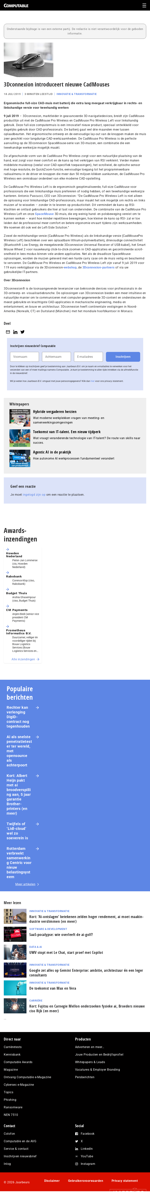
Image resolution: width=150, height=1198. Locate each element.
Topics (8, 1092)
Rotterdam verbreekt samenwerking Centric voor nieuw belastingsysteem (19, 862)
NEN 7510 (11, 1115)
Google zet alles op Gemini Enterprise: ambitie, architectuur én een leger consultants (86, 973)
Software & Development (48, 928)
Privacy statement (125, 1181)
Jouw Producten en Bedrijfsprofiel (99, 1054)
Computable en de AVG (20, 1141)
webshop (70, 267)
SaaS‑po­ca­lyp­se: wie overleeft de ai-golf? (61, 934)
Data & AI (35, 946)
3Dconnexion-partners (98, 267)
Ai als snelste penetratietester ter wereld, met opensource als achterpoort (19, 751)
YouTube (87, 1156)
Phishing (10, 1100)
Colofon (9, 1133)
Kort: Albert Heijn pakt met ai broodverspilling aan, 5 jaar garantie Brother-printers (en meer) (19, 794)
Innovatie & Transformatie (77, 94)
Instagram (88, 1164)
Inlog (7, 1164)
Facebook (88, 1133)
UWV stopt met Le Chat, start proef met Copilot (66, 952)
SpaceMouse (44, 214)
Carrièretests (13, 1047)
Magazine (11, 1069)
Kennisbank (12, 1054)
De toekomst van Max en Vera (52, 988)
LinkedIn (87, 1149)
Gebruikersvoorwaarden (85, 1181)
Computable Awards (18, 1062)
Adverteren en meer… (89, 1047)
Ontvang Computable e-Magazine (27, 1077)
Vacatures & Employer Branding (97, 1069)
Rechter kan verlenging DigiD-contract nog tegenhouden (18, 717)
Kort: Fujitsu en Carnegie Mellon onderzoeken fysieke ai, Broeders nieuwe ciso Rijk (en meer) (87, 1008)
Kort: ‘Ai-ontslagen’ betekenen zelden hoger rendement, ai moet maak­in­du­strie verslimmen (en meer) (86, 919)
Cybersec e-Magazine (19, 1084)
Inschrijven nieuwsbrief (20, 1156)
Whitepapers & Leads (90, 1062)
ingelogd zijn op (34, 494)
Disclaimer (52, 1181)
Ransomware (13, 1107)
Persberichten (85, 1077)
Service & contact (16, 1149)
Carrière (35, 1000)
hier (93, 381)
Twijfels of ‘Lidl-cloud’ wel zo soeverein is (17, 831)
